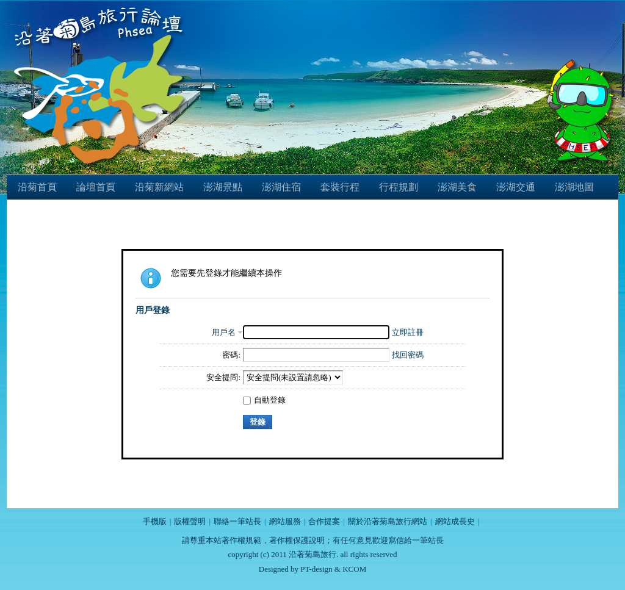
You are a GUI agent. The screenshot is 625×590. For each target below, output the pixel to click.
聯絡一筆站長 (237, 521)
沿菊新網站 (159, 187)
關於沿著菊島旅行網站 (387, 521)
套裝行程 (339, 187)
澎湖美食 (457, 187)
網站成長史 (455, 521)
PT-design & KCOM (333, 569)
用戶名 (224, 332)
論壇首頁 (95, 187)
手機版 (155, 521)
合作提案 (324, 521)
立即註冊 (408, 332)
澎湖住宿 (281, 187)
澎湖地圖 (574, 187)
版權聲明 (190, 521)
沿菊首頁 (37, 187)
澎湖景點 (222, 187)
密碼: (231, 354)
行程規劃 (398, 187)
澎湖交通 (515, 187)
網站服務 (285, 521)
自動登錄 (264, 400)
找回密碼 (408, 354)
